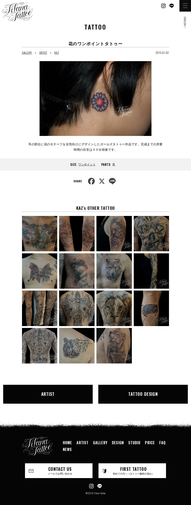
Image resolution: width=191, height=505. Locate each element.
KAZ (56, 52)
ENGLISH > (185, 22)
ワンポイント (87, 164)
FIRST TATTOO (133, 467)
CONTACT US (60, 467)
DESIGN (118, 439)
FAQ (162, 439)
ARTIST (43, 52)
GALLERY (27, 52)
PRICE (150, 439)
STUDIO (134, 439)
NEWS (67, 445)
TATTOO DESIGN (134, 392)
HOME (67, 439)
